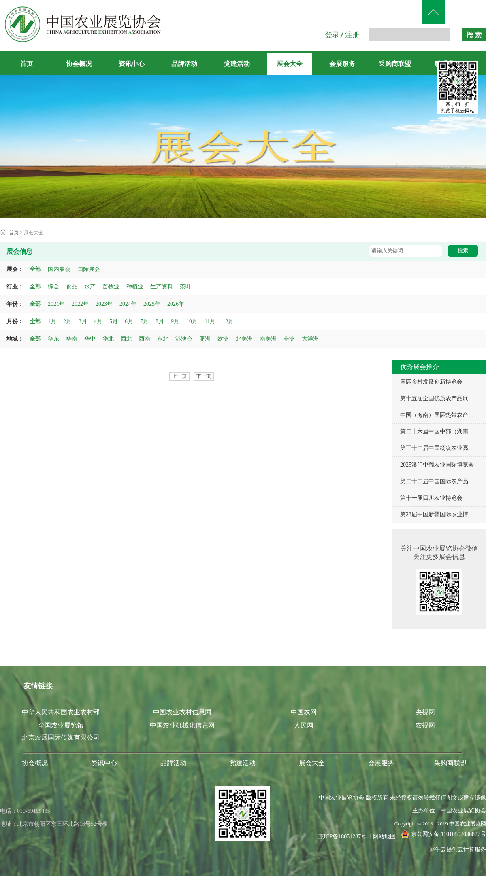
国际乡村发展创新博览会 (431, 382)
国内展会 (59, 269)
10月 (192, 321)
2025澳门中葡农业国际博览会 (437, 465)
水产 (90, 287)
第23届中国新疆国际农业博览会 (440, 514)
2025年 (151, 304)
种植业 (134, 287)
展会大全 (33, 232)
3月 (83, 321)
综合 (53, 287)
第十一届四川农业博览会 (431, 498)
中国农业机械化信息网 (182, 725)
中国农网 (304, 711)
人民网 (303, 725)
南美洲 (268, 339)
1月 (52, 321)
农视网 (425, 725)
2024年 (127, 304)
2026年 (175, 304)
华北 (108, 339)
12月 (228, 321)
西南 (144, 339)
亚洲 (205, 339)
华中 (90, 339)
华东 (53, 339)
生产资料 (161, 287)
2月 (67, 321)
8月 (160, 321)
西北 (126, 339)
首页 (26, 63)
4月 (98, 321)
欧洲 (223, 339)
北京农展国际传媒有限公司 (61, 737)
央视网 (425, 711)
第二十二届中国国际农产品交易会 (442, 481)
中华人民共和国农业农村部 (61, 711)
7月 (144, 321)
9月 (175, 321)
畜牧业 (110, 287)
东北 (162, 339)
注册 (352, 35)
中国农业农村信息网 (182, 711)
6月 (129, 321)
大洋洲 (310, 339)
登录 (332, 35)
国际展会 (88, 269)
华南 (71, 339)
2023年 (104, 304)
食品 (71, 287)
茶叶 (185, 287)
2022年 (80, 304)
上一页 (179, 376)
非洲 (289, 339)
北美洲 (244, 339)
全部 (35, 269)
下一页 (203, 376)
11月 (210, 321)
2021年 (56, 304)
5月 (113, 321)
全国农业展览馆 (60, 725)
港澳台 (183, 339)
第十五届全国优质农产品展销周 (440, 398)
